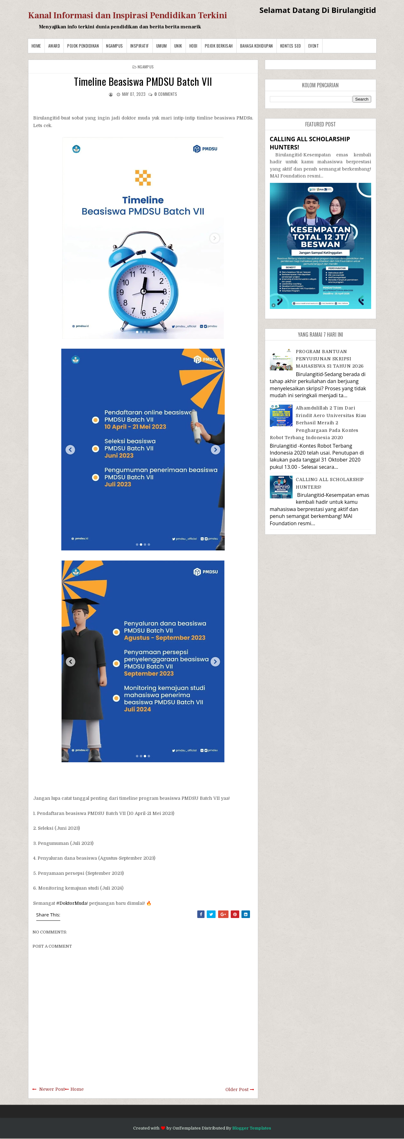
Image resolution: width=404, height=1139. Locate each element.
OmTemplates (187, 1128)
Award (54, 46)
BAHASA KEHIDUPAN (256, 46)
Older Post (236, 1089)
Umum (161, 46)
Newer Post (52, 1089)
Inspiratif (139, 46)
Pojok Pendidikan (83, 46)
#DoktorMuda (71, 903)
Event (313, 46)
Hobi (193, 46)
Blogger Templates (251, 1128)
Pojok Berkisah (219, 46)
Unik (178, 46)
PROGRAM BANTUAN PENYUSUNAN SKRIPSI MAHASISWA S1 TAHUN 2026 (330, 359)
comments (165, 94)
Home (36, 46)
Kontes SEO (290, 46)
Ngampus (114, 46)
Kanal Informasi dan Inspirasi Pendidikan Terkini (127, 15)
